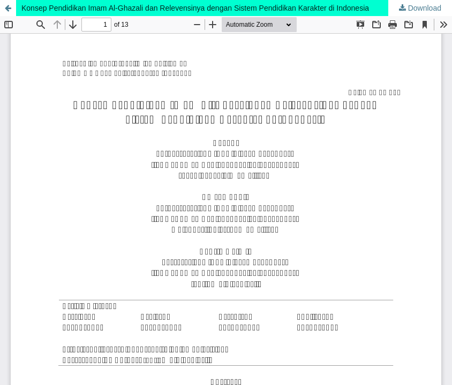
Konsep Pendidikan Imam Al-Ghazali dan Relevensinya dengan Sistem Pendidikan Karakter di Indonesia (195, 8)
